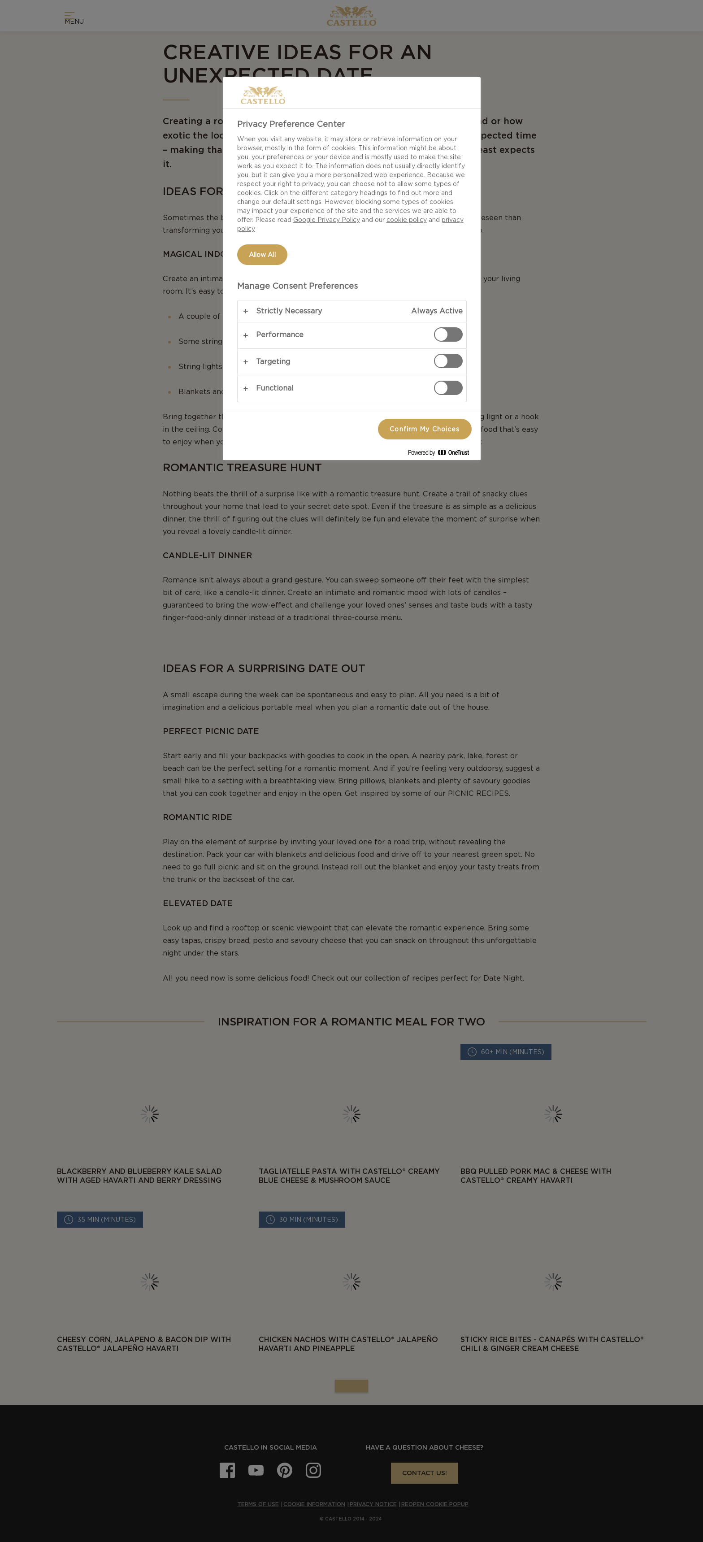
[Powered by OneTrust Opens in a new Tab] (442, 454)
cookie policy (406, 219)
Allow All (262, 254)
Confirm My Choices (425, 429)
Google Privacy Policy (326, 219)
